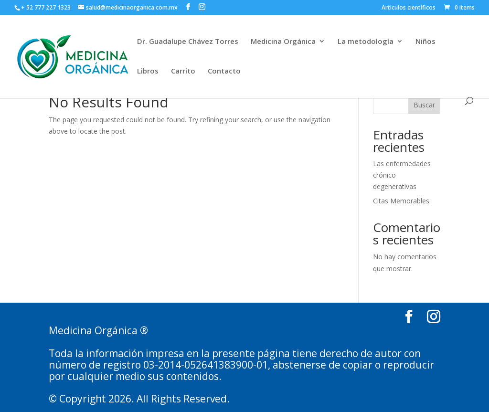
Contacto (224, 71)
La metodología (365, 42)
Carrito (183, 71)
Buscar (424, 104)
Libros (148, 71)
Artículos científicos (409, 8)
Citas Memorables (401, 200)
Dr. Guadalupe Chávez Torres (187, 42)
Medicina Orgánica (283, 42)
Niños (425, 42)
